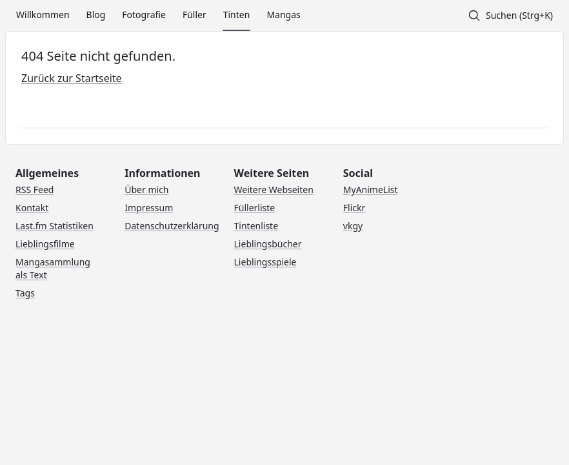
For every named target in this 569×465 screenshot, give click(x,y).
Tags (25, 293)
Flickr (354, 208)
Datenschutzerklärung (172, 226)
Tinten (236, 14)
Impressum (149, 208)
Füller (194, 14)
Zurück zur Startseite (71, 78)
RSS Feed (34, 189)
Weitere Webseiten (274, 189)
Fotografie (144, 14)
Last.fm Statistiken (54, 226)
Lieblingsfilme (45, 244)
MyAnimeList (370, 189)
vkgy (353, 226)
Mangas (283, 14)
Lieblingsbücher (268, 244)
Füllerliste (254, 208)
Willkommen (43, 14)
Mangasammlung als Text (52, 268)
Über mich (146, 189)
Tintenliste (256, 226)
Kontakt (31, 208)
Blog (96, 14)
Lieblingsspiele (265, 262)
